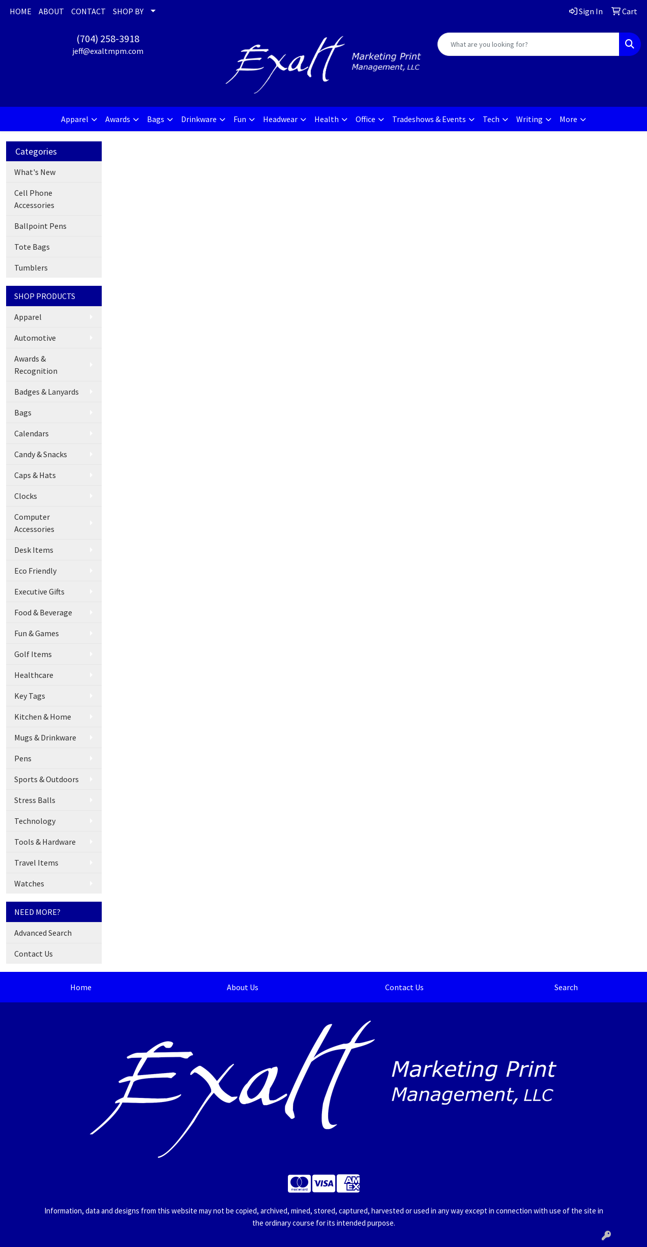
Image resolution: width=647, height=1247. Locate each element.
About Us (242, 987)
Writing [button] (529, 119)
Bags (23, 412)
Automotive (35, 338)
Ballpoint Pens (40, 226)
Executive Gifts (39, 591)
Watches (29, 883)
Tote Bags (32, 247)
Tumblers (31, 267)
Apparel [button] (75, 119)
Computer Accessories (34, 523)
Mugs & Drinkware (45, 737)
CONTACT (88, 11)
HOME (21, 11)
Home (81, 987)
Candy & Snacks (40, 454)
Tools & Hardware (45, 842)
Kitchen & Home (42, 716)
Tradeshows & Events (429, 119)
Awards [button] (117, 119)
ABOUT (51, 11)
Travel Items (36, 862)
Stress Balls (34, 800)
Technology (34, 821)
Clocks (25, 496)
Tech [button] (491, 119)
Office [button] (365, 119)
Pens (23, 758)
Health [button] (326, 119)
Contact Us (33, 953)
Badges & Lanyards (46, 392)
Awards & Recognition (35, 364)
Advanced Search (43, 933)
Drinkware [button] (199, 119)
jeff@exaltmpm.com (107, 51)
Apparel (28, 317)
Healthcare (33, 675)
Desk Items (33, 550)
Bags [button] (155, 119)
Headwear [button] (280, 119)
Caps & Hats (35, 475)
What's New (34, 172)
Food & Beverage (43, 612)
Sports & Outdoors (46, 779)
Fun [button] (239, 119)
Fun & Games (36, 633)
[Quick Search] (528, 44)
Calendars (31, 433)
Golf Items (33, 654)
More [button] (568, 119)
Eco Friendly (35, 571)
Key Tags (29, 696)
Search (566, 987)
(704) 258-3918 (107, 38)
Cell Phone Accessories (34, 199)
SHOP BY (128, 11)
